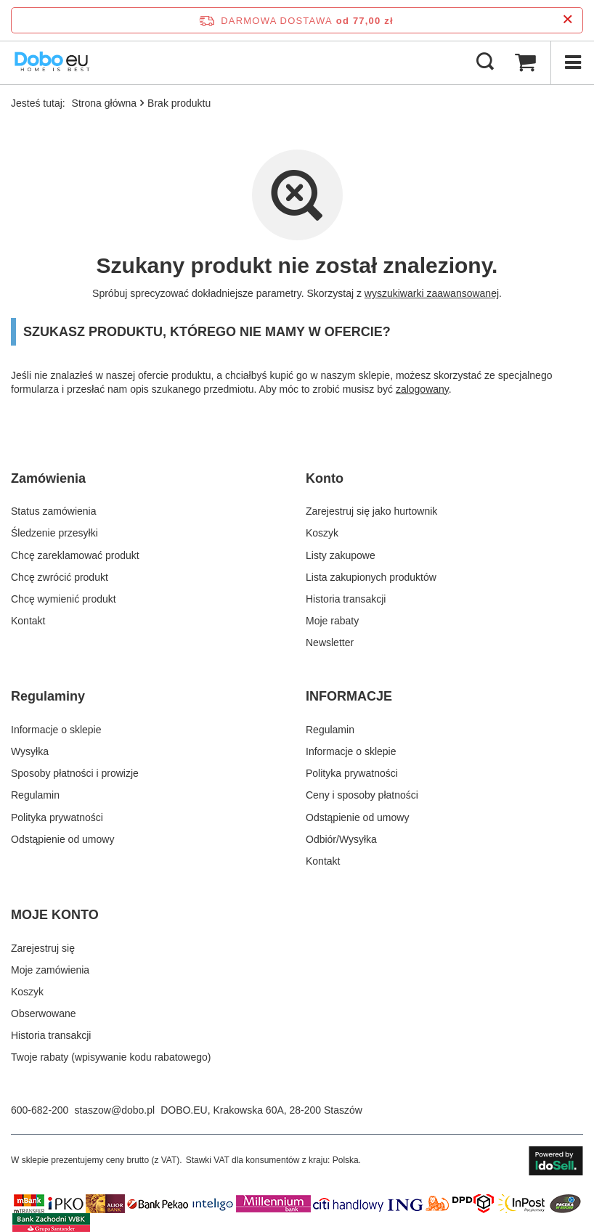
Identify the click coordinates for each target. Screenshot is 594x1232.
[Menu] (572, 62)
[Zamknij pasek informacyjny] (567, 20)
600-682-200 (39, 1110)
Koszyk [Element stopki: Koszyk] (322, 533)
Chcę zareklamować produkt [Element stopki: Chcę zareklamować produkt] (75, 555)
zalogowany (422, 389)
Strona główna (104, 103)
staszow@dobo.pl (114, 1110)
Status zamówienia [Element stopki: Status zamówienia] (54, 511)
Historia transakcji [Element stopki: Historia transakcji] (346, 599)
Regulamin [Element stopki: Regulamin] (35, 795)
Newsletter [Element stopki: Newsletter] (330, 642)
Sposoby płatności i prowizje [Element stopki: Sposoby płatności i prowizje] (75, 773)
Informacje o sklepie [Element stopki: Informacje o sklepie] (56, 729)
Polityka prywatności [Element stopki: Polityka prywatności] (57, 817)
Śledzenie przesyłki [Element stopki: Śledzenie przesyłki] (54, 533)
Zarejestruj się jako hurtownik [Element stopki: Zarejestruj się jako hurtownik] (371, 511)
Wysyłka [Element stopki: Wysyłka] (30, 751)
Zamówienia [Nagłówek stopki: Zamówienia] (48, 478)
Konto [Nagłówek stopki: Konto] (324, 478)
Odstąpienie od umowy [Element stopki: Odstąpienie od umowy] (62, 839)
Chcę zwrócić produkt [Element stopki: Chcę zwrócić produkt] (59, 577)
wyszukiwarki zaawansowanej (432, 293)
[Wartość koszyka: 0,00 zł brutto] (525, 62)
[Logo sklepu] (52, 62)
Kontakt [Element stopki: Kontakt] (28, 621)
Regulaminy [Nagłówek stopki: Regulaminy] (48, 696)
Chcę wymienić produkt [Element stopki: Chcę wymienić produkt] (63, 599)
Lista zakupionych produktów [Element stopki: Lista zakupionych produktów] (371, 577)
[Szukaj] (485, 62)
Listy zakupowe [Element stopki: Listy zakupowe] (340, 555)
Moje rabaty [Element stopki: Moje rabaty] (332, 621)
